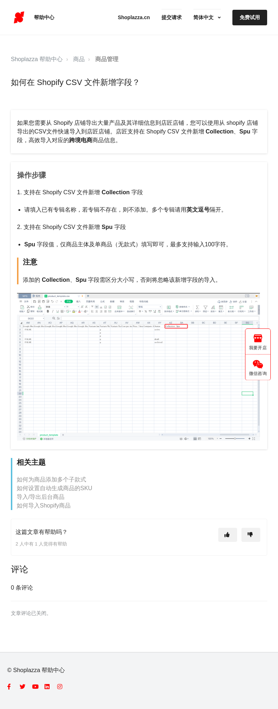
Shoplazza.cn (134, 17)
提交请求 (171, 17)
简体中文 (204, 17)
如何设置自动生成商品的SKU (54, 488)
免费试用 (250, 17)
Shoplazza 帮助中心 (37, 59)
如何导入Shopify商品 (44, 505)
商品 (79, 59)
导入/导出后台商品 (40, 497)
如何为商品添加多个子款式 (51, 479)
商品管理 (106, 59)
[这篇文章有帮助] (227, 535)
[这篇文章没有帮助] (250, 535)
